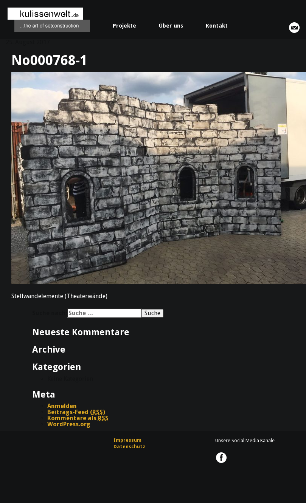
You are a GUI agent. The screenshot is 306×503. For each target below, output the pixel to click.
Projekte (124, 26)
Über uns (171, 26)
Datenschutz (129, 446)
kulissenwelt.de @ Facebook (221, 458)
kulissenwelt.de (49, 20)
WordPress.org (68, 424)
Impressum (127, 440)
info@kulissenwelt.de (294, 28)
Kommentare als (78, 418)
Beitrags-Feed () (76, 412)
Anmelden (62, 406)
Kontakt (217, 26)
